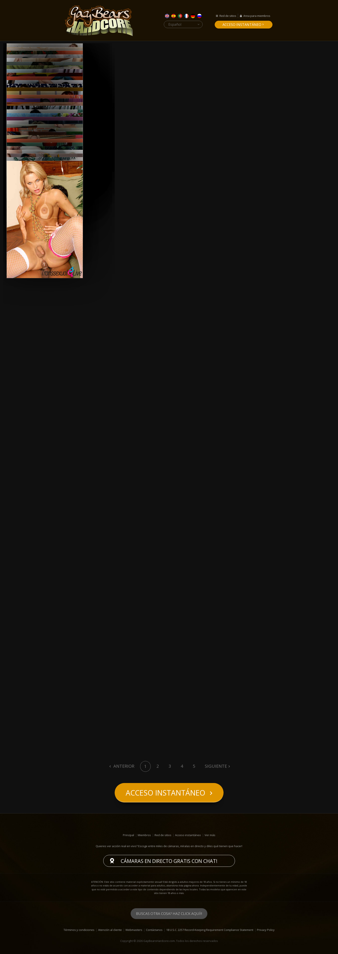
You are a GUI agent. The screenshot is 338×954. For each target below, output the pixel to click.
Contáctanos (154, 930)
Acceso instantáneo (241, 24)
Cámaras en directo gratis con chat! (169, 860)
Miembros (144, 835)
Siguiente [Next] (216, 766)
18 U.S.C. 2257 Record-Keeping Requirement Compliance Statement (209, 930)
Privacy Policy (266, 930)
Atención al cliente (110, 930)
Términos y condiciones (79, 930)
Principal (128, 835)
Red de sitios (227, 16)
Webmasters (133, 930)
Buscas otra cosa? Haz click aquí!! (169, 913)
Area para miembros (256, 16)
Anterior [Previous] (123, 766)
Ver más (210, 835)
